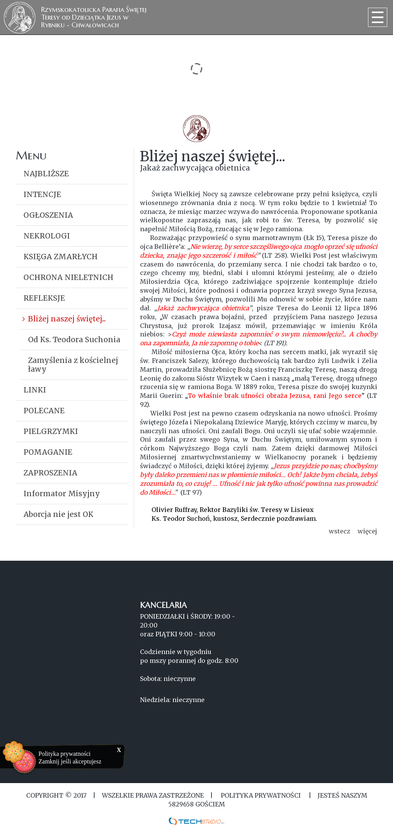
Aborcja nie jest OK (58, 514)
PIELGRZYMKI (50, 431)
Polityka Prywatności (260, 795)
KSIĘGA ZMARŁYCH (60, 256)
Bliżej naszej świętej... (67, 318)
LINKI (34, 389)
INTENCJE (42, 194)
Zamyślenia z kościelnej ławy (73, 365)
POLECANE (44, 410)
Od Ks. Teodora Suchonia (74, 339)
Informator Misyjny (61, 493)
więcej (367, 531)
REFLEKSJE (44, 298)
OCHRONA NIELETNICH (68, 277)
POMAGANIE (47, 452)
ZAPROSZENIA (50, 472)
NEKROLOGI (46, 235)
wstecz (339, 531)
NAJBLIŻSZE (46, 173)
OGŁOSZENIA (48, 215)
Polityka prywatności (64, 753)
